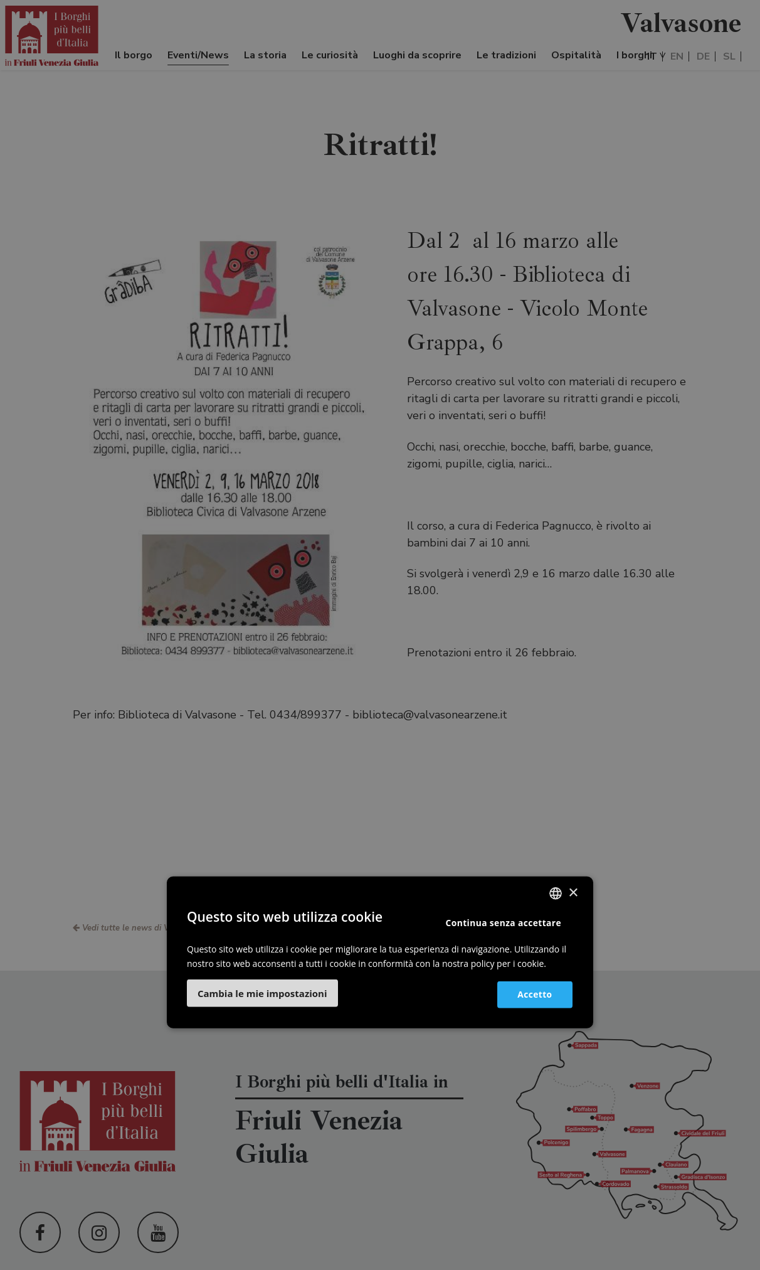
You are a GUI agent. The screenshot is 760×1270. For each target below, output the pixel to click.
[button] (262, 993)
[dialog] (380, 635)
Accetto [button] (531, 994)
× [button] (573, 892)
